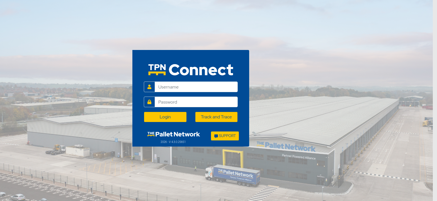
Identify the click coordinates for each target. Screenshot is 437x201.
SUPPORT (225, 135)
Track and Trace (216, 117)
